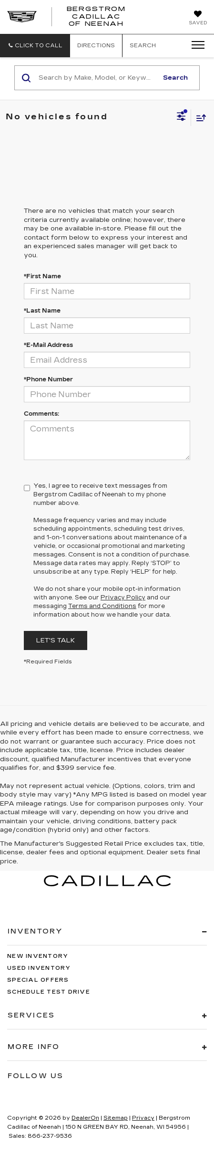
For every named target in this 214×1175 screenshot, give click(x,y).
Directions (96, 45)
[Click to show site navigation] (195, 45)
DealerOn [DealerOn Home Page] (85, 1118)
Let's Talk (55, 640)
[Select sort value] (198, 117)
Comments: (41, 413)
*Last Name (42, 310)
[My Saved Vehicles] (198, 18)
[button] (35, 45)
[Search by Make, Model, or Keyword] (97, 77)
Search (175, 78)
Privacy (143, 1118)
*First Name (42, 276)
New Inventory (37, 956)
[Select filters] (181, 117)
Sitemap (115, 1118)
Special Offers (38, 980)
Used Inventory (39, 968)
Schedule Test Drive (48, 992)
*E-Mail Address (48, 345)
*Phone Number (48, 379)
